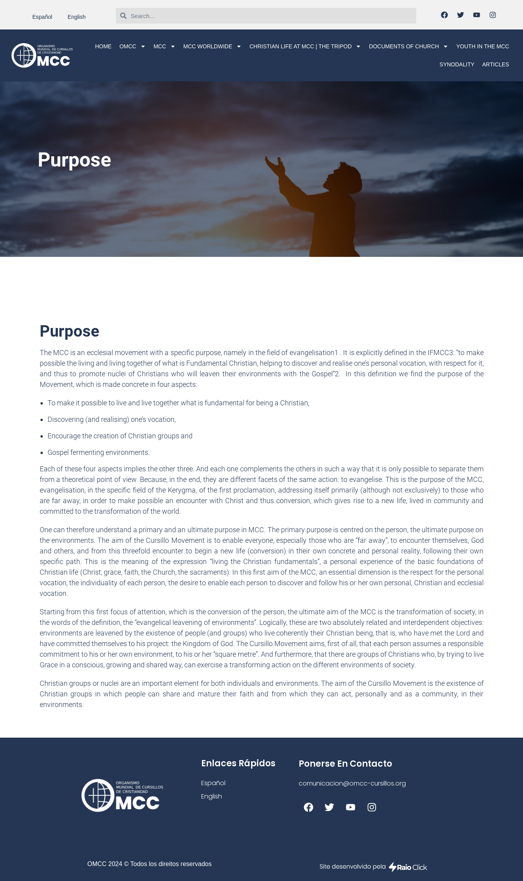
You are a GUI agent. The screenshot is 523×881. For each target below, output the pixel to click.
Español (42, 17)
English (77, 17)
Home (103, 46)
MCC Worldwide (213, 46)
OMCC (132, 46)
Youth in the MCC (482, 46)
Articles (495, 64)
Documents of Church (408, 46)
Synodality (457, 64)
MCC (165, 46)
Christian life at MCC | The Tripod (305, 46)
